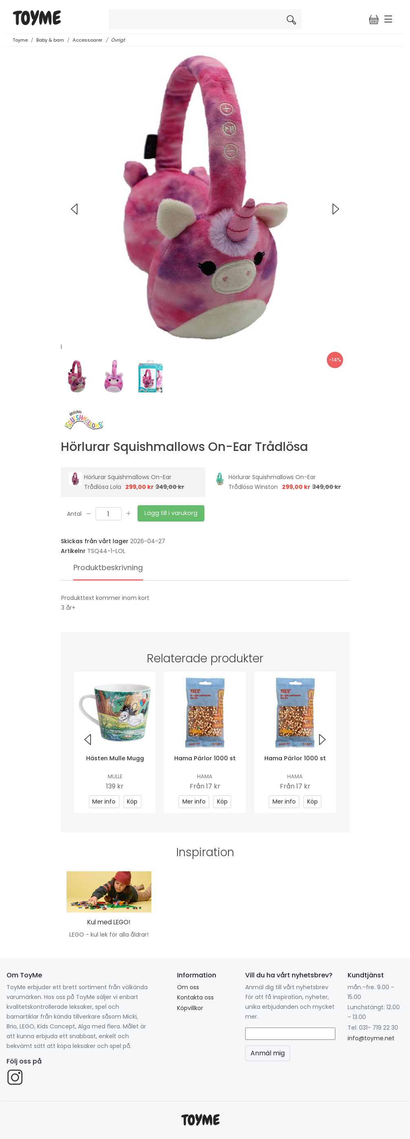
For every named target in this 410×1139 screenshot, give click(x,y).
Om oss (188, 987)
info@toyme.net (371, 1038)
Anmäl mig (267, 1053)
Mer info (103, 801)
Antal (74, 513)
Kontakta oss (195, 997)
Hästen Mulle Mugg (115, 758)
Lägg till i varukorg (170, 513)
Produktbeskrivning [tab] (108, 567)
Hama (205, 776)
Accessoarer (87, 40)
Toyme (20, 40)
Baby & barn (50, 40)
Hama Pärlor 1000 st (205, 758)
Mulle (115, 776)
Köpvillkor (190, 1008)
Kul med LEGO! (108, 922)
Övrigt (118, 40)
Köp (132, 801)
